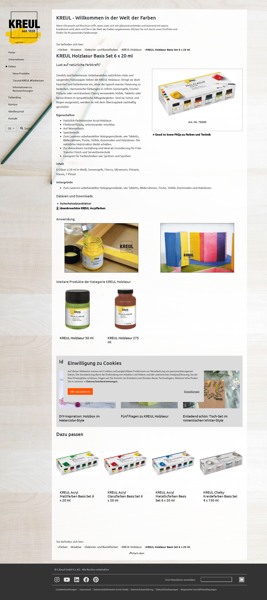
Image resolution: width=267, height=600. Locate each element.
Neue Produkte (21, 73)
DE (10, 128)
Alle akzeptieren (80, 391)
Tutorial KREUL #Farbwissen (28, 80)
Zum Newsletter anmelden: (180, 579)
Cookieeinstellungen (66, 589)
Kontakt (12, 118)
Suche (26, 128)
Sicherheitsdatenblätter (75, 203)
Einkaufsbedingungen (167, 589)
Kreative (76, 49)
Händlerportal (16, 111)
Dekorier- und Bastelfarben (101, 49)
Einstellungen (192, 391)
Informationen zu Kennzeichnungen (23, 88)
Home (11, 52)
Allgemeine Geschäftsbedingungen (199, 589)
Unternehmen (16, 59)
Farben (12, 66)
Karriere (12, 104)
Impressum (85, 589)
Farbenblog (14, 97)
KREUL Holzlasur (132, 49)
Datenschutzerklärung (142, 589)
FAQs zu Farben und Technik (183, 134)
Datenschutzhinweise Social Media (111, 589)
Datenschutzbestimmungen (101, 381)
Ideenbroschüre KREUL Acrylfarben (82, 208)
